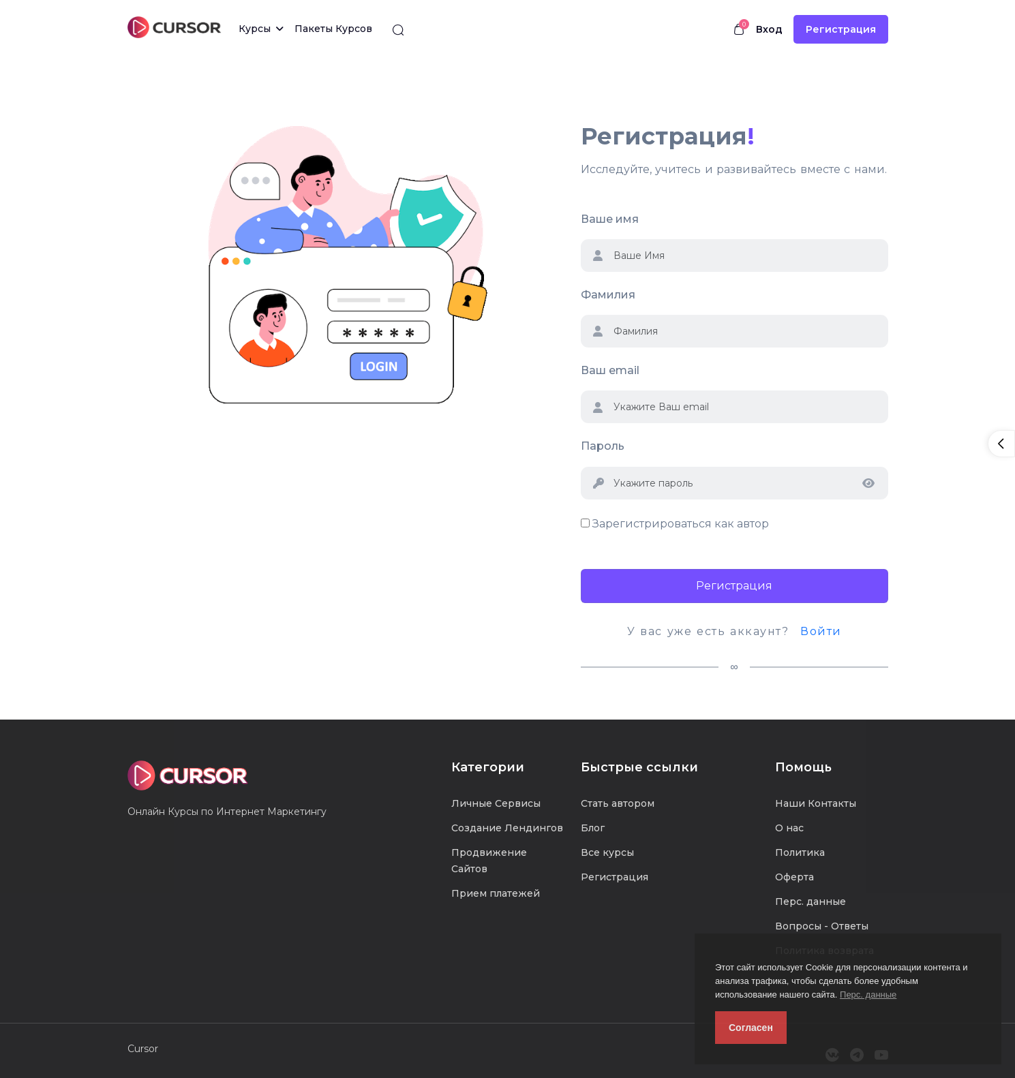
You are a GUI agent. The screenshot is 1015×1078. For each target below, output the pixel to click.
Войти (821, 631)
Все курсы (607, 852)
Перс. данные (868, 994)
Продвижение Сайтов (489, 860)
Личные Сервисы (496, 803)
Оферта (794, 877)
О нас (789, 828)
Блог (593, 828)
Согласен (751, 1027)
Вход (769, 29)
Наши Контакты (815, 803)
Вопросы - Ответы (821, 926)
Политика (800, 852)
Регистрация (841, 29)
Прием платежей (495, 893)
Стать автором (617, 803)
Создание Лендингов (507, 828)
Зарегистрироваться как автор (680, 523)
